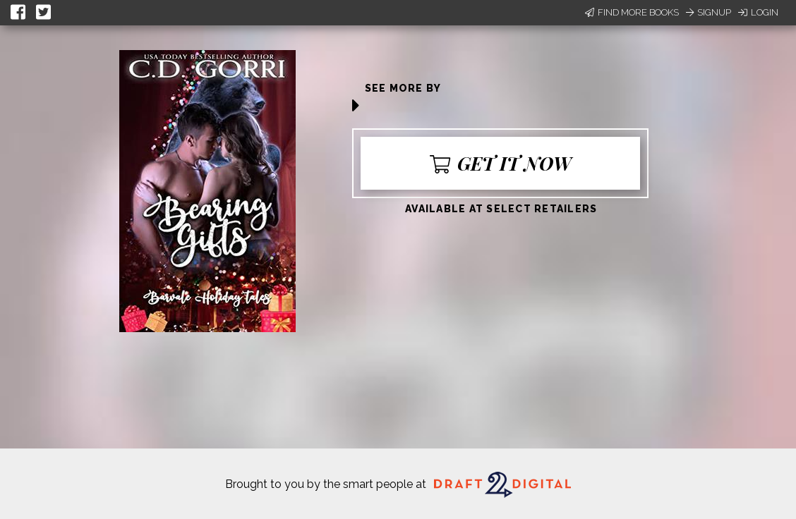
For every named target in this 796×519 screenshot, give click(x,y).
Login (758, 12)
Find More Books (632, 12)
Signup (708, 12)
